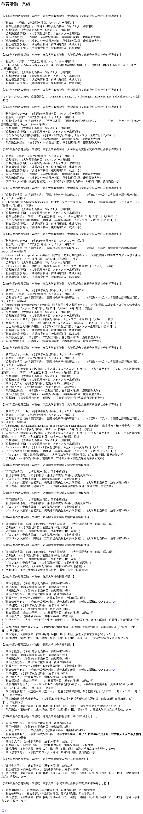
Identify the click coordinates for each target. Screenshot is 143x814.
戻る (4, 810)
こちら (112, 601)
